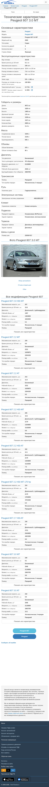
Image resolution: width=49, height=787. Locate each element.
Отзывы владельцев (24, 285)
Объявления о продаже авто (10, 736)
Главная (5, 6)
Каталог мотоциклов (7, 733)
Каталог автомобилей (8, 730)
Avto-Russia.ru (14, 784)
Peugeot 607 (33, 6)
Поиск (13, 12)
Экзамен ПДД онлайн (8, 728)
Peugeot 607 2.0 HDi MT (12, 301)
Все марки (36, 12)
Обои (24, 289)
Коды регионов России (8, 750)
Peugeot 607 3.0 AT (10, 590)
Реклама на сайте (7, 763)
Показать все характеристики (24, 332)
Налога (22, 96)
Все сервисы (5, 752)
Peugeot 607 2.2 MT (10, 337)
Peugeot (24, 6)
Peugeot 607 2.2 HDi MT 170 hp (16, 482)
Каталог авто (15, 6)
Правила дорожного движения (11, 744)
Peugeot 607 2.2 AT (10, 373)
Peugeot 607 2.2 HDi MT (12, 409)
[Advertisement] (24, 664)
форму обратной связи (15, 713)
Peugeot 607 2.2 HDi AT (12, 445)
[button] (4, 260)
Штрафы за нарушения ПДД (10, 747)
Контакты (4, 761)
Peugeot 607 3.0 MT (10, 554)
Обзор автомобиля (25, 281)
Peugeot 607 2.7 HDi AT (12, 518)
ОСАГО (27, 96)
